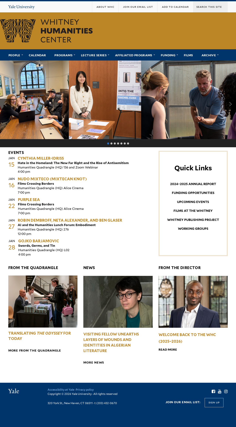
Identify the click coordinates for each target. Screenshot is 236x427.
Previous (5, 104)
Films (188, 55)
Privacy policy (85, 389)
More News (93, 362)
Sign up (214, 402)
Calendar (37, 55)
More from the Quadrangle (34, 350)
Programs (63, 55)
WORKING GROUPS (193, 228)
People (14, 55)
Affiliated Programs (133, 55)
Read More (168, 349)
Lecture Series (94, 55)
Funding (168, 55)
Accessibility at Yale (61, 389)
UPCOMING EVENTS (193, 202)
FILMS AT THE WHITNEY (193, 211)
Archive (209, 55)
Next (230, 104)
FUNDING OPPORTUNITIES (193, 193)
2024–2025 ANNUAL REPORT (193, 184)
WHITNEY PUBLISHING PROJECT (193, 220)
